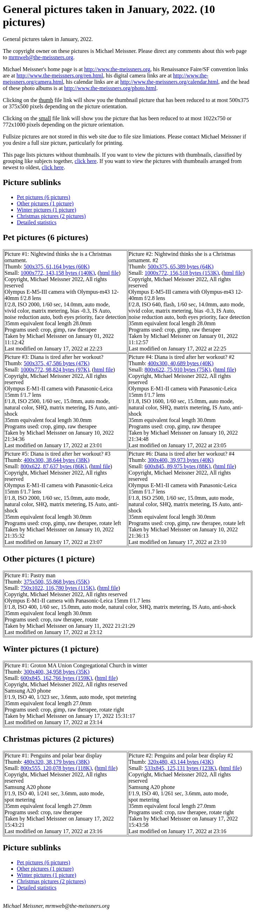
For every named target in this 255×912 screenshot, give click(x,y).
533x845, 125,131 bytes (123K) (180, 768)
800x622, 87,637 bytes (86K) (54, 466)
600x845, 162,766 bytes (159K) (56, 678)
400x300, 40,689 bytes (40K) (181, 363)
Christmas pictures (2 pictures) (51, 216)
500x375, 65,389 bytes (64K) (181, 267)
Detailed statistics (36, 222)
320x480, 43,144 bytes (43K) (181, 762)
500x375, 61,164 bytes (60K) (57, 267)
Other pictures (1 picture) (45, 203)
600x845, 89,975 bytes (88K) (178, 466)
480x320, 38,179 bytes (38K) (57, 762)
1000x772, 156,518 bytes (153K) (182, 273)
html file (109, 273)
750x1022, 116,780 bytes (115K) (58, 588)
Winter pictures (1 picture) (46, 210)
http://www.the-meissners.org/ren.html (59, 76)
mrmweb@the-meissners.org (40, 57)
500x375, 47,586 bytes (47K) (57, 363)
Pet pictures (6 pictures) (43, 197)
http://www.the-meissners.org (117, 69)
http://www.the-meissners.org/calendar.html (169, 82)
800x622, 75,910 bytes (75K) (178, 370)
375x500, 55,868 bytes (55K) (57, 582)
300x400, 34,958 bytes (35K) (57, 672)
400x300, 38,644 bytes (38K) (57, 460)
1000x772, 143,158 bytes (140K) (58, 273)
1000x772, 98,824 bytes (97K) (55, 370)
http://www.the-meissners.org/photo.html (110, 88)
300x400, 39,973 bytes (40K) (181, 460)
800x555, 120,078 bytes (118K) (56, 768)
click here (86, 161)
